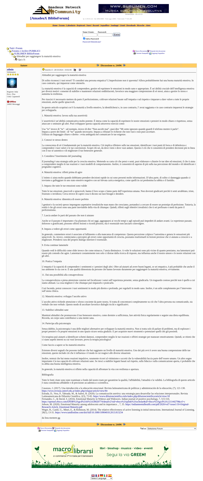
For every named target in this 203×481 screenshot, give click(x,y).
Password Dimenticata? (92, 42)
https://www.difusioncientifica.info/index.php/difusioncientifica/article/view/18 (131, 396)
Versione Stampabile (142, 53)
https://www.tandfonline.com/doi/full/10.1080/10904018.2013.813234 (89, 412)
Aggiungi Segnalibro (158, 53)
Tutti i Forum (15, 48)
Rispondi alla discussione (157, 51)
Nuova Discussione (141, 51)
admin (10, 69)
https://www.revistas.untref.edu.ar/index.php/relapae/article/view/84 (74, 391)
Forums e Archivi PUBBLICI (26, 51)
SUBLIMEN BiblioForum (26, 53)
